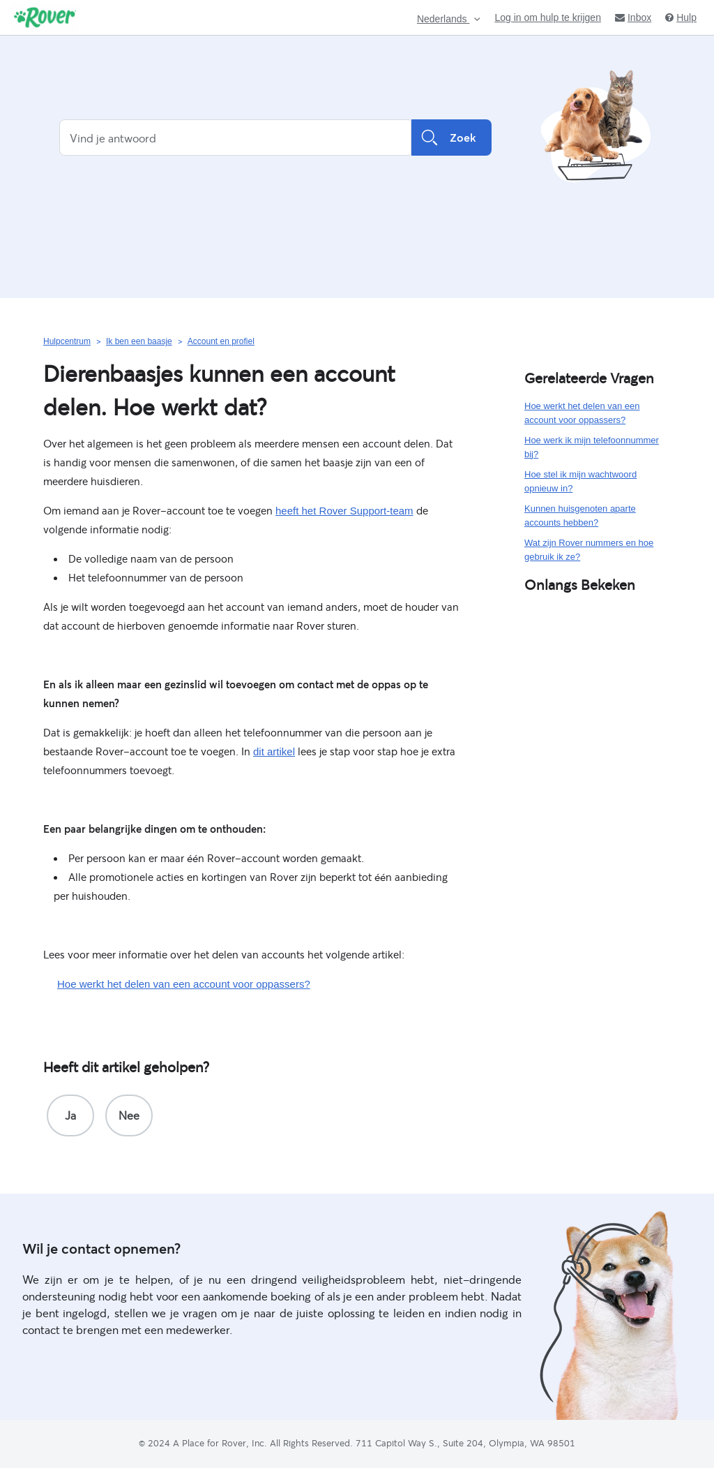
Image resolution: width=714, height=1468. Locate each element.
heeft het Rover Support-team (344, 511)
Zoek (451, 137)
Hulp (681, 17)
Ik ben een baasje (139, 341)
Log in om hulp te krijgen (547, 17)
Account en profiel (221, 341)
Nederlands (443, 19)
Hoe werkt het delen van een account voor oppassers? (183, 984)
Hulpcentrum (67, 341)
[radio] (70, 1115)
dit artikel (274, 751)
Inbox (633, 17)
